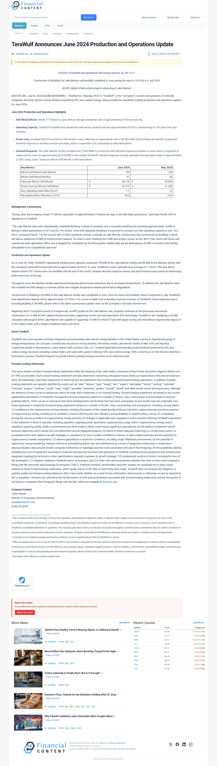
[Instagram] (191, 748)
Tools (60, 25)
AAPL (136, 636)
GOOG (67, 728)
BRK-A (72, 707)
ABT (72, 642)
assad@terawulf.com (23, 502)
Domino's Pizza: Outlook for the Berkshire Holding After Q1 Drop (82, 695)
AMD (136, 640)
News (45, 33)
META (136, 652)
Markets (19, 25)
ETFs (47, 25)
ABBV (67, 642)
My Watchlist (173, 17)
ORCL (136, 664)
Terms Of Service (128, 749)
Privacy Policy (110, 749)
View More (124, 622)
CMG (66, 663)
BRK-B (78, 707)
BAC (136, 644)
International (73, 33)
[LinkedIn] (184, 748)
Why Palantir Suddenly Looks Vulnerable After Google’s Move (80, 716)
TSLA (67, 685)
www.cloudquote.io (117, 743)
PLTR (79, 728)
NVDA (136, 660)
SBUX (72, 663)
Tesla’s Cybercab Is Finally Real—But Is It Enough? (74, 673)
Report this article (25, 612)
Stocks (34, 25)
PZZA (88, 707)
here (143, 303)
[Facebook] (177, 748)
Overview (34, 33)
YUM (93, 707)
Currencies (57, 33)
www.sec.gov (110, 481)
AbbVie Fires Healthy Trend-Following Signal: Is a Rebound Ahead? (83, 629)
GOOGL (73, 728)
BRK (66, 707)
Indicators (195, 17)
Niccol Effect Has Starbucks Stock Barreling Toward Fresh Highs (82, 651)
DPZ (83, 707)
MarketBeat (51, 642)
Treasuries (88, 33)
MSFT (136, 656)
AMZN (136, 631)
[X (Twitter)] (171, 748)
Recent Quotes (149, 17)
